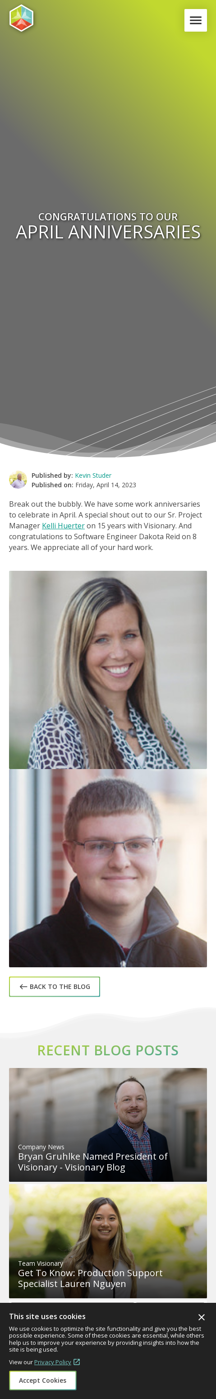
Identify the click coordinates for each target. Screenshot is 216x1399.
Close (201, 1317)
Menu (197, 20)
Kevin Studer (93, 475)
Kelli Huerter (63, 526)
